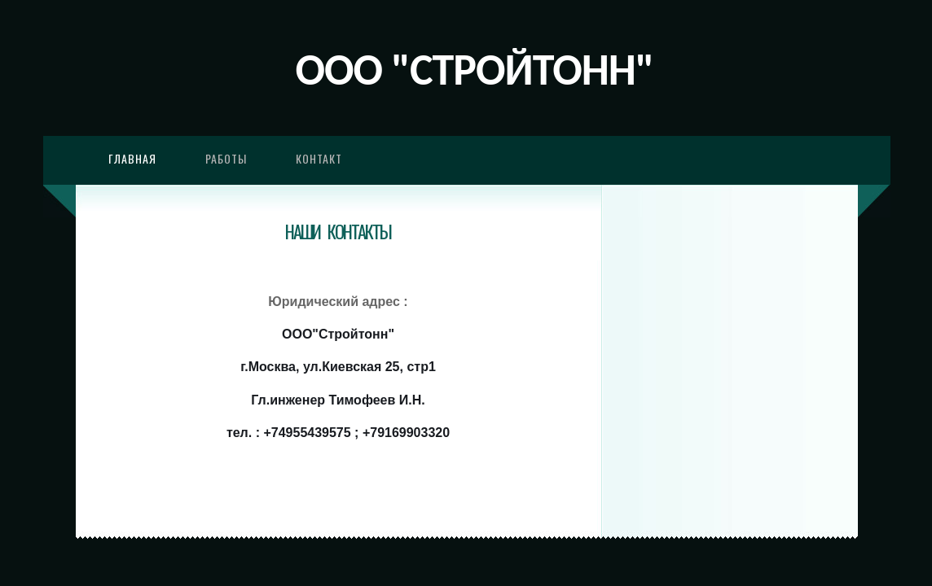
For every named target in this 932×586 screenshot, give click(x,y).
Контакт (319, 158)
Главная (132, 158)
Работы (226, 158)
